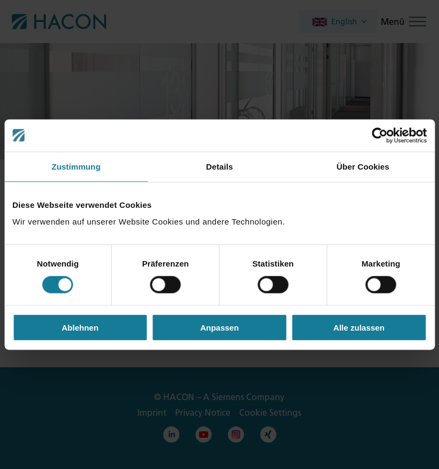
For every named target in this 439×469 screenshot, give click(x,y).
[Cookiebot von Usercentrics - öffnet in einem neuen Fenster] (379, 135)
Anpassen (219, 327)
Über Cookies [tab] (363, 166)
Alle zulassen (359, 327)
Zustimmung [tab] (76, 166)
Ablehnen (80, 327)
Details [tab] (219, 166)
